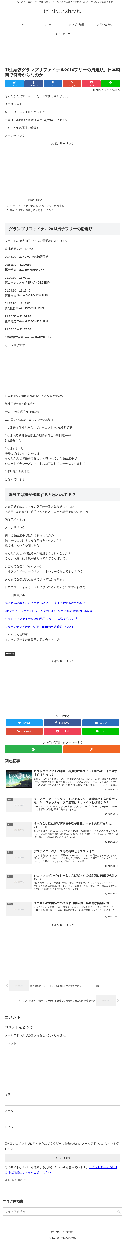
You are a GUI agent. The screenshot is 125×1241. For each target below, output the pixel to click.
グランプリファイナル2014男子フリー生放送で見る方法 (41, 618)
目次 (31, 200)
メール (9, 1110)
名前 (8, 1094)
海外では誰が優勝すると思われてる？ (31, 210)
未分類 (11, 654)
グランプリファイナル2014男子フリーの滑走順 (37, 205)
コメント (10, 1043)
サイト (9, 1127)
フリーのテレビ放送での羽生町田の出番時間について (39, 626)
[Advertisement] (62, 54)
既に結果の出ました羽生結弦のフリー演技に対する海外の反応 (45, 603)
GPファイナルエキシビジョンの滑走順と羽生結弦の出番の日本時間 (49, 611)
